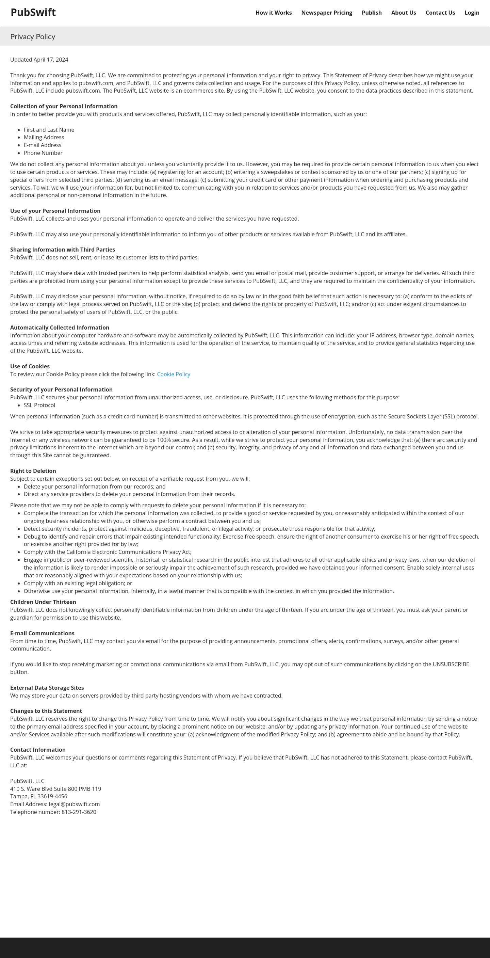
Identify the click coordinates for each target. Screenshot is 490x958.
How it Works (274, 12)
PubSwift (33, 12)
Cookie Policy (173, 374)
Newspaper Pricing (327, 12)
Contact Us (440, 12)
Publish (372, 12)
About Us (403, 12)
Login (472, 12)
